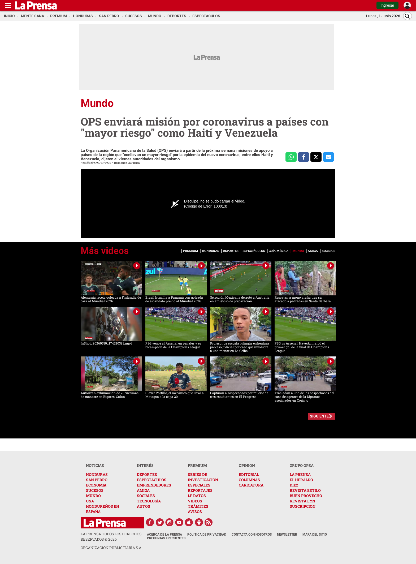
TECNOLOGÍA (149, 500)
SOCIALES (146, 495)
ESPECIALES (199, 485)
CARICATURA (251, 485)
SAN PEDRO (96, 479)
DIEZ (294, 485)
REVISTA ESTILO (305, 490)
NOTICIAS (95, 465)
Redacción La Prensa (127, 163)
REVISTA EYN (302, 500)
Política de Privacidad (206, 534)
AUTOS (143, 506)
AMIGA (143, 490)
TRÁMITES (198, 506)
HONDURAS (97, 474)
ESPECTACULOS (151, 479)
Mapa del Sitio (314, 534)
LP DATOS (197, 495)
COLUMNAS (249, 479)
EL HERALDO (301, 479)
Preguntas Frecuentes (166, 538)
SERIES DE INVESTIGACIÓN (203, 477)
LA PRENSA (300, 474)
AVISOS (195, 511)
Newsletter (287, 534)
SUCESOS (94, 490)
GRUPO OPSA (302, 465)
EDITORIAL (249, 474)
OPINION (247, 465)
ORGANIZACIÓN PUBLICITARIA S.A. (111, 547)
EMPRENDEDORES (154, 485)
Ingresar (387, 5)
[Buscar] (407, 16)
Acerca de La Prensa (164, 534)
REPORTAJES (200, 490)
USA (90, 500)
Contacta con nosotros (252, 534)
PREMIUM (197, 465)
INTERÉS (145, 465)
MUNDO (93, 495)
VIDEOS (195, 500)
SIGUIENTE (319, 416)
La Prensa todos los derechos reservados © (111, 536)
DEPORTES (147, 474)
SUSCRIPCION (302, 506)
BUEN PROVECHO (306, 495)
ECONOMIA (96, 485)
